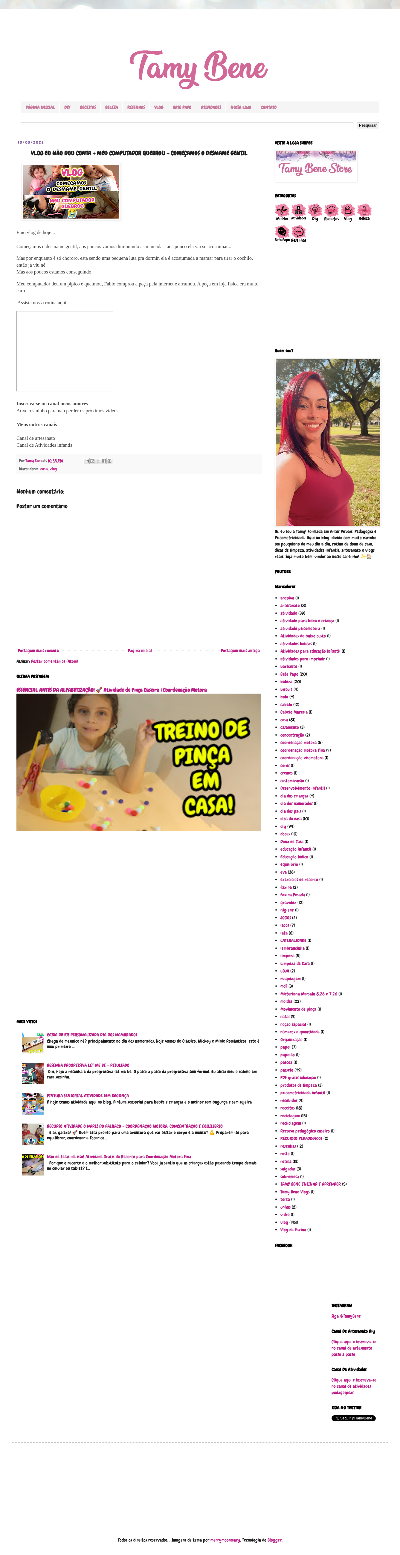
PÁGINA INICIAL (40, 107)
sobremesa (289, 1177)
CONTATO (269, 107)
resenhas (288, 1146)
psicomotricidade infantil (302, 1093)
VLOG (158, 107)
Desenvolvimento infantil (302, 788)
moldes (286, 1001)
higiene (287, 910)
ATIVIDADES (211, 107)
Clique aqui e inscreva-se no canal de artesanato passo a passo (354, 1348)
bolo (284, 697)
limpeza (287, 956)
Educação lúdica (294, 857)
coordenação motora (298, 743)
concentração (292, 735)
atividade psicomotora (300, 628)
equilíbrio (289, 864)
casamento (289, 727)
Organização (291, 1040)
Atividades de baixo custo (303, 636)
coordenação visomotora (301, 758)
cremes (286, 773)
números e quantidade (300, 1032)
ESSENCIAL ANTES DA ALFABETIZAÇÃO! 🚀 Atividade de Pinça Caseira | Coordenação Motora (111, 690)
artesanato (290, 606)
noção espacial (293, 1024)
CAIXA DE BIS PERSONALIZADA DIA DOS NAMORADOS (92, 1035)
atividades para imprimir (302, 659)
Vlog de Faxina (293, 1230)
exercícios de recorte (299, 880)
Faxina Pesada (292, 895)
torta (285, 1199)
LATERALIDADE (293, 941)
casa (44, 468)
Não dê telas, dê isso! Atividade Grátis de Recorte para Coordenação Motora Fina (119, 1157)
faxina (286, 887)
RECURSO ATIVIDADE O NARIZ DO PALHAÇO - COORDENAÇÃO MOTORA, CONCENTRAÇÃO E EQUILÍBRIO (135, 1126)
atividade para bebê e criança (307, 621)
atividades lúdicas (296, 644)
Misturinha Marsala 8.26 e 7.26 (308, 994)
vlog (53, 468)
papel (285, 1047)
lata (284, 933)
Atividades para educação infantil (310, 651)
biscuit (286, 689)
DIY (67, 107)
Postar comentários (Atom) (54, 661)
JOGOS (285, 918)
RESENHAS (136, 107)
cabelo (286, 705)
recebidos (288, 1101)
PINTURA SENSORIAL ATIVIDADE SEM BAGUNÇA (88, 1096)
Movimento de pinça (298, 1009)
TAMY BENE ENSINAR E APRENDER (310, 1184)
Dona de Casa (291, 842)
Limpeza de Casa (295, 964)
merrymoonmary (225, 1540)
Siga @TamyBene (346, 1316)
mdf (283, 986)
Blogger (275, 1540)
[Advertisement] (138, 929)
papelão (287, 1055)
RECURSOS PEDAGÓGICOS (301, 1138)
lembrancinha (292, 948)
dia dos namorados (296, 803)
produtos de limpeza (298, 1085)
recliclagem (290, 1123)
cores (285, 766)
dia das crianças (294, 796)
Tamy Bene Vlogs (295, 1192)
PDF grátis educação (298, 1078)
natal (285, 1017)
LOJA (284, 971)
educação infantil (295, 849)
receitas (287, 1108)
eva (283, 872)
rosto (285, 1154)
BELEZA (111, 107)
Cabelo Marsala (294, 712)
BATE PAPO (182, 107)
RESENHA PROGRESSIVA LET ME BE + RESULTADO (88, 1065)
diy (283, 826)
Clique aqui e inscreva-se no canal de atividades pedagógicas (354, 1386)
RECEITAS (88, 107)
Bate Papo (289, 674)
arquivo (287, 598)
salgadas (287, 1169)
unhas (285, 1207)
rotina (285, 1161)
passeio (286, 1070)
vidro (285, 1215)
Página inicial (140, 651)
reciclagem (290, 1116)
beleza (286, 682)
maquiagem (290, 979)
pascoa (286, 1062)
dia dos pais (290, 811)
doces (285, 834)
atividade (288, 613)
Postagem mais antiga (240, 651)
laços (284, 925)
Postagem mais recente (38, 651)
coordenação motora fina (302, 750)
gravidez (288, 903)
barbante (288, 666)
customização (292, 781)
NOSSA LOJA (240, 107)
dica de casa (291, 819)
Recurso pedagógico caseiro (305, 1131)
